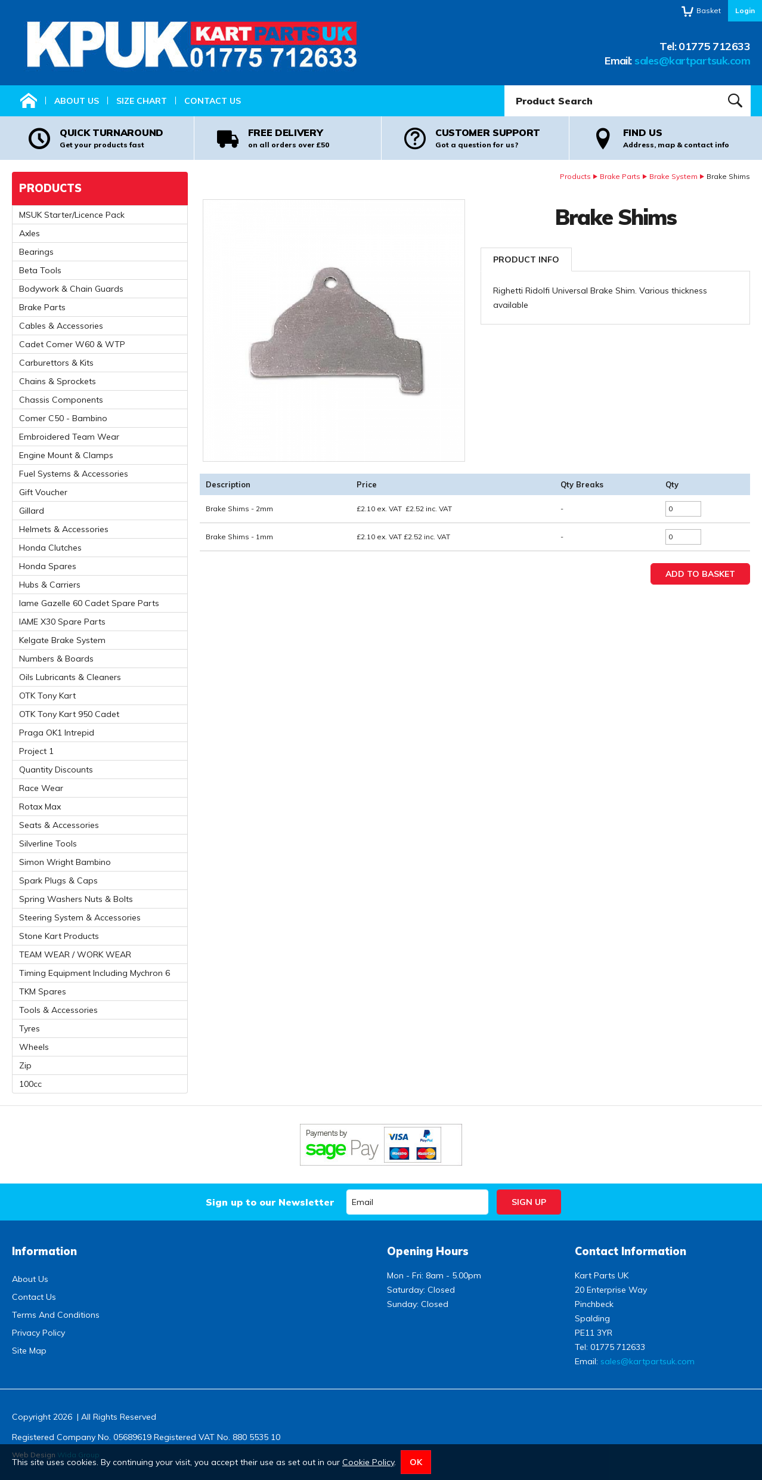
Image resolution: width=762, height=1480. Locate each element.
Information (44, 1251)
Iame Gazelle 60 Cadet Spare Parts (89, 603)
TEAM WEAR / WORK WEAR (75, 954)
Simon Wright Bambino (65, 862)
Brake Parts (620, 176)
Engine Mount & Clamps (66, 455)
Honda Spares (47, 566)
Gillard (31, 510)
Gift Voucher (43, 492)
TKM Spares (42, 991)
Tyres (29, 1028)
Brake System (673, 176)
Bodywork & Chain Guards (71, 288)
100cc (30, 1084)
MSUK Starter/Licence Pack (72, 214)
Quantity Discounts (56, 769)
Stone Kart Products (59, 936)
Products (575, 176)
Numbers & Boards (56, 658)
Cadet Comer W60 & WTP (72, 344)
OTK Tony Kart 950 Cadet (69, 714)
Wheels (34, 1047)
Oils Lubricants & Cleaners (70, 677)
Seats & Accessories (59, 825)
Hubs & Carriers (49, 584)
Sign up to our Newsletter (270, 1202)
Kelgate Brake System (62, 640)
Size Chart (141, 100)
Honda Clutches (50, 547)
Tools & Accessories (58, 1010)
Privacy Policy (38, 1332)
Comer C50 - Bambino (63, 418)
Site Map (29, 1350)
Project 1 (36, 751)
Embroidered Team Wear (69, 436)
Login (745, 10)
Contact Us (212, 100)
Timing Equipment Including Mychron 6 (94, 973)
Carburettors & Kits (56, 362)
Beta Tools (40, 270)
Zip (25, 1065)
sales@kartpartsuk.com (692, 60)
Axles (29, 233)
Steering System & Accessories (80, 917)
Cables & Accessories (61, 325)
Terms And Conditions (56, 1314)
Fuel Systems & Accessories (73, 473)
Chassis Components (61, 399)
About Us (76, 100)
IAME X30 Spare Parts (62, 621)
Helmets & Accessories (64, 529)
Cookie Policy (368, 1462)
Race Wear (41, 788)
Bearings (36, 251)
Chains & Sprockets (57, 381)
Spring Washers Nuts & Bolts (76, 899)
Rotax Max (40, 806)
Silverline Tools (48, 843)
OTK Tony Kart (47, 695)
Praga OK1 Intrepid (56, 732)
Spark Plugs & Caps (58, 880)
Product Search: (504, 85)
